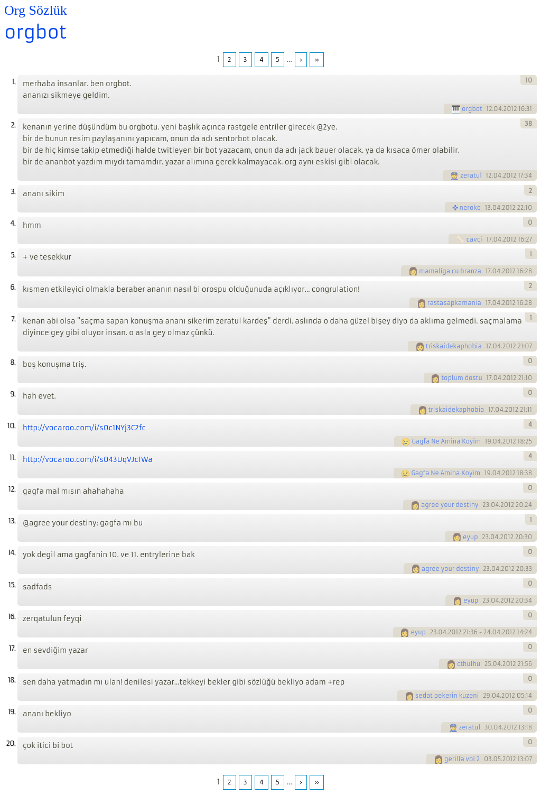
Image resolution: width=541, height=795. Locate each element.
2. (13, 125)
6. (12, 287)
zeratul (471, 175)
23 (485, 505)
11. (12, 457)
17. (12, 648)
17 (489, 239)
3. (13, 191)
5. (13, 255)
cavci (474, 239)
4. (12, 223)
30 (488, 727)
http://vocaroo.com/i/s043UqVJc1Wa (88, 459)
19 (488, 441)
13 (488, 207)
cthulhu (468, 664)
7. (13, 319)
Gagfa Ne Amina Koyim (446, 441)
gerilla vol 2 (462, 759)
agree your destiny (450, 505)
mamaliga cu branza (450, 271)
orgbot (35, 32)
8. (12, 362)
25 (487, 664)
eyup (470, 537)
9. (12, 394)
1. (13, 81)
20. (10, 743)
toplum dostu (461, 378)
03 (488, 759)
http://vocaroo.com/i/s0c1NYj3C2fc (84, 427)
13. (11, 520)
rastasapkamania (454, 303)
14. (11, 552)
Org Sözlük (35, 10)
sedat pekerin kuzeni (447, 695)
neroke (470, 207)
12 (489, 109)
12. (11, 489)
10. (11, 425)
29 (486, 695)
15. (11, 584)
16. (11, 616)
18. (11, 680)
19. (11, 711)
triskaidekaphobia (454, 346)
